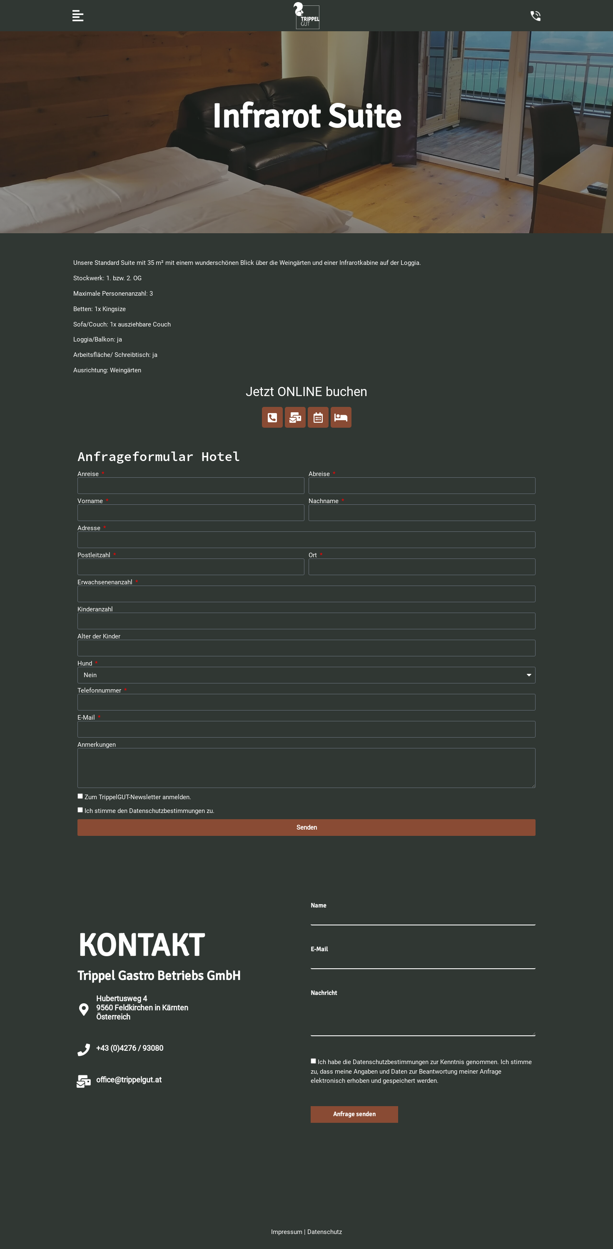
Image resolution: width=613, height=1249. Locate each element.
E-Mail (87, 718)
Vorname (91, 501)
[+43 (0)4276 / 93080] (83, 1050)
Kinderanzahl (95, 609)
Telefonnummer (100, 691)
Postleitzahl (94, 555)
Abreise (320, 474)
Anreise (88, 474)
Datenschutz (324, 1232)
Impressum (286, 1232)
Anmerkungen (96, 745)
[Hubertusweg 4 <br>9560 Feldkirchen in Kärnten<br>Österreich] (83, 1009)
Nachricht (324, 993)
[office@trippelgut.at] (83, 1081)
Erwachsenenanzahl (105, 582)
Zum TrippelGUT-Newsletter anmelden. (138, 797)
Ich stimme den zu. (149, 810)
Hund (85, 664)
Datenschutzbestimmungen (167, 810)
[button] (77, 15)
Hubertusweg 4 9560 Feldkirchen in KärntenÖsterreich (142, 1007)
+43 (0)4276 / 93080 (129, 1048)
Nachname (324, 501)
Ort (314, 555)
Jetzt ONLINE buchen (306, 391)
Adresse (89, 528)
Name (318, 905)
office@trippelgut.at (129, 1079)
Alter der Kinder (98, 636)
